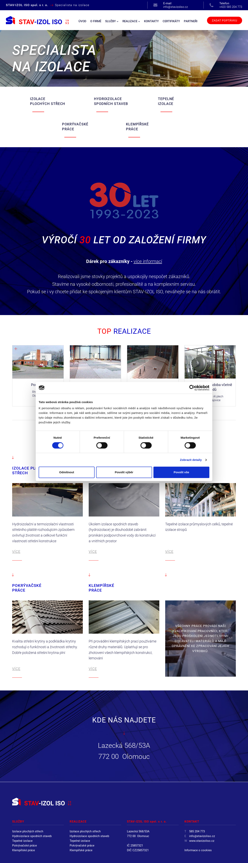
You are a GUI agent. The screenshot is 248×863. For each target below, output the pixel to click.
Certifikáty (171, 21)
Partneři (190, 21)
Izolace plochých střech (27, 806)
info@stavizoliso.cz (175, 5)
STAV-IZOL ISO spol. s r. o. (54, 855)
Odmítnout (66, 472)
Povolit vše (181, 472)
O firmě (95, 21)
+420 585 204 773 (230, 5)
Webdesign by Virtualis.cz (217, 855)
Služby (112, 21)
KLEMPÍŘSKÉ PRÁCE (205, 101)
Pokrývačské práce (24, 820)
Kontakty (151, 21)
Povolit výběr (124, 472)
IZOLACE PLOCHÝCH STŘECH (30, 101)
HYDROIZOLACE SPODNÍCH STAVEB (75, 101)
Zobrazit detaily (191, 459)
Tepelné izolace (22, 816)
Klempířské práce (23, 825)
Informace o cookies (198, 825)
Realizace (131, 21)
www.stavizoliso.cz (201, 816)
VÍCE (16, 527)
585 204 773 (197, 806)
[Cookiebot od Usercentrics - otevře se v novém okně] (192, 388)
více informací (148, 236)
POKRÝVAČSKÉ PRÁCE (162, 101)
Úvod (82, 21)
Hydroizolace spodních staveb (32, 811)
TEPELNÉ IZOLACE (111, 101)
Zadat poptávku (224, 20)
